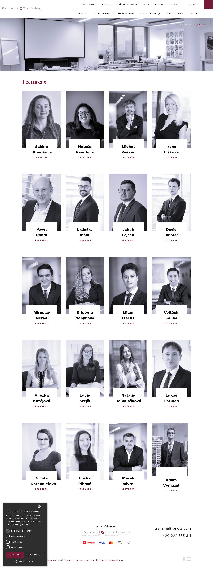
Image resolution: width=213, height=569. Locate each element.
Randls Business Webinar (127, 4)
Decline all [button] (35, 554)
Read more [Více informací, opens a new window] (27, 524)
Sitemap (51, 560)
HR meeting (105, 4)
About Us (83, 13)
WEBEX (146, 4)
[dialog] (25, 534)
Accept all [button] (15, 554)
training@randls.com (173, 528)
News (180, 13)
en (194, 4)
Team (169, 13)
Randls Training (184, 25)
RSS (60, 560)
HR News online (126, 13)
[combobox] (39, 506)
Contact (193, 13)
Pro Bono (159, 4)
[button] (25, 561)
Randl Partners (89, 4)
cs (190, 4)
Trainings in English (103, 13)
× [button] (43, 506)
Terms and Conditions (112, 560)
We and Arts (174, 4)
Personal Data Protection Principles (81, 560)
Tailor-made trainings (150, 13)
